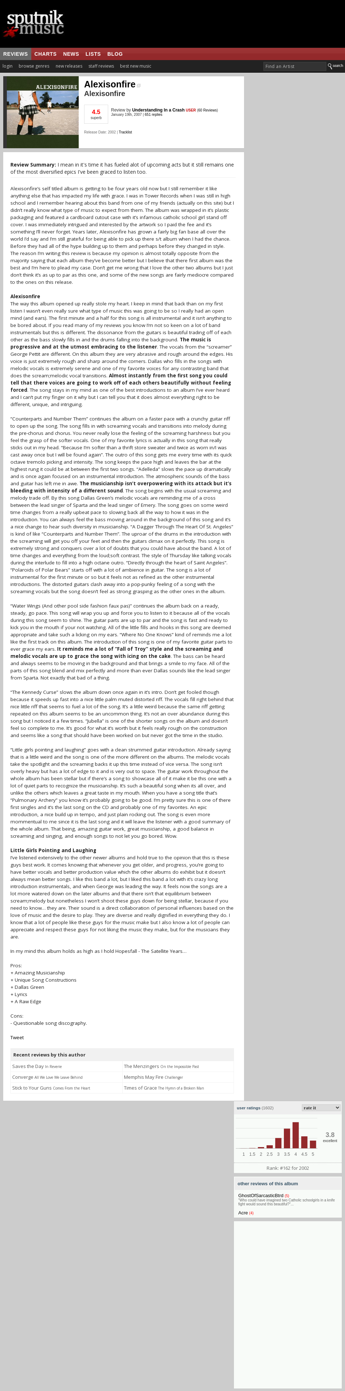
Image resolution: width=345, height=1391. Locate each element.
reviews (15, 54)
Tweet (17, 1037)
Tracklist (125, 132)
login (8, 66)
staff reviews (101, 66)
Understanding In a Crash (158, 110)
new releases (69, 66)
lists (93, 54)
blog (115, 54)
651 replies (153, 115)
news (71, 54)
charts (45, 54)
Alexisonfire (112, 84)
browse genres (34, 66)
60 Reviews (207, 110)
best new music (135, 66)
